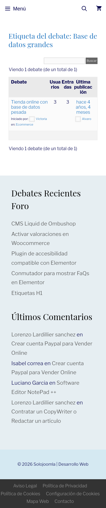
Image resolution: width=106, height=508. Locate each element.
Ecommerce (24, 124)
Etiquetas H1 (26, 293)
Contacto (64, 501)
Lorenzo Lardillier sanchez (43, 334)
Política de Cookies (20, 493)
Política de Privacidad (65, 486)
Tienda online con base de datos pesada (29, 107)
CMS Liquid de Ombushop (43, 223)
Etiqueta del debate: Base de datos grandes (52, 40)
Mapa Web (38, 501)
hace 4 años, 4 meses (83, 107)
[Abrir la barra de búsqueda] (84, 8)
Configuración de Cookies (72, 493)
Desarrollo (69, 464)
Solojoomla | (46, 464)
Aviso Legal (25, 486)
